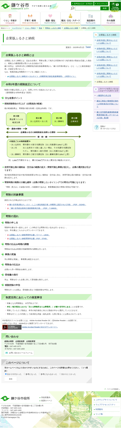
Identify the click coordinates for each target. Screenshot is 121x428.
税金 (40, 28)
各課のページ (46, 401)
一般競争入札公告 (104, 95)
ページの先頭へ (113, 389)
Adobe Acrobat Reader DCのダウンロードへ (30, 327)
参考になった (31, 374)
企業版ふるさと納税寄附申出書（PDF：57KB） (28, 239)
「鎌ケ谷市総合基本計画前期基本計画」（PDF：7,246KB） (33, 208)
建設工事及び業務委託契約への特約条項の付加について (107, 104)
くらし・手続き (30, 28)
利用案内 (99, 409)
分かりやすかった (14, 374)
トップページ (17, 28)
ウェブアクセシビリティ (105, 405)
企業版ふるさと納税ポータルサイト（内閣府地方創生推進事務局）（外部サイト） (42, 76)
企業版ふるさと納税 (71, 28)
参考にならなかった (49, 374)
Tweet (88, 47)
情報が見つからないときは (108, 127)
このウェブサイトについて (106, 400)
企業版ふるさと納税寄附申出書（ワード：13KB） (29, 235)
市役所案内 (45, 397)
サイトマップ (102, 4)
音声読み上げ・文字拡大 (83, 4)
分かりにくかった (68, 374)
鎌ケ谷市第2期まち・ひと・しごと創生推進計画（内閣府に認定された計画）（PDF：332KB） (47, 205)
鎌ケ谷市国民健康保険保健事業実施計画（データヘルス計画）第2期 (107, 115)
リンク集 (99, 414)
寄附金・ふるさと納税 (53, 28)
